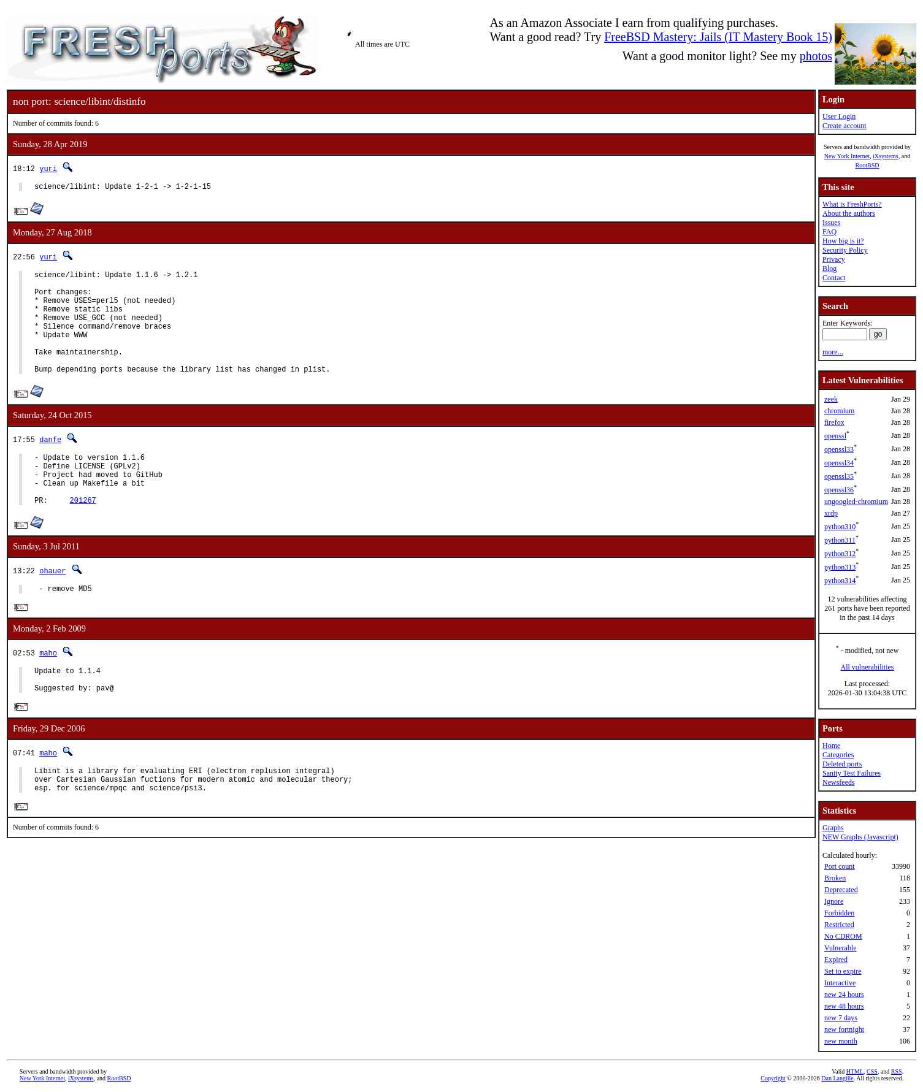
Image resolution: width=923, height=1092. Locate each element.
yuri (48, 168)
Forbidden (839, 913)
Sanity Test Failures (851, 773)
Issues (831, 222)
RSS (896, 1071)
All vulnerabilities (867, 667)
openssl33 (839, 449)
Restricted (839, 924)
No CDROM (843, 936)
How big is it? (843, 241)
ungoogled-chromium (856, 501)
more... (832, 352)
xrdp (831, 513)
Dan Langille (837, 1078)
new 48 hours (844, 1006)
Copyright (773, 1078)
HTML (855, 1071)
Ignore (833, 901)
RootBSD (867, 165)
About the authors (848, 213)
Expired (836, 959)
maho (48, 690)
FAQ (829, 231)
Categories (838, 754)
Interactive (840, 983)
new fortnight (844, 1029)
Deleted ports (842, 764)
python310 (840, 526)
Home (831, 745)
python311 (840, 540)
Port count (839, 866)
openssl (835, 436)
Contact (833, 277)
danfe (50, 463)
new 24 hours (844, 994)
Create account (844, 125)
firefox (834, 422)
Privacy (833, 259)
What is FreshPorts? (852, 204)
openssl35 (839, 476)
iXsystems (885, 156)
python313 (840, 567)
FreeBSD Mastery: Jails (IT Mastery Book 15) (718, 37)
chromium (839, 411)
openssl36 (839, 490)
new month (840, 1041)
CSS (872, 1071)
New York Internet (847, 156)
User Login (839, 116)
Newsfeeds (838, 782)
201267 (83, 535)
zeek (831, 399)
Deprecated (841, 889)
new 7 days (840, 1018)
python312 (840, 553)
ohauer (52, 605)
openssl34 (839, 463)
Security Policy (845, 250)
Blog (829, 268)
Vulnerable (840, 948)
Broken (835, 878)
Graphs (833, 827)
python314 (840, 580)
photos (816, 56)
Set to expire (843, 971)
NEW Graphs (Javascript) (860, 837)
